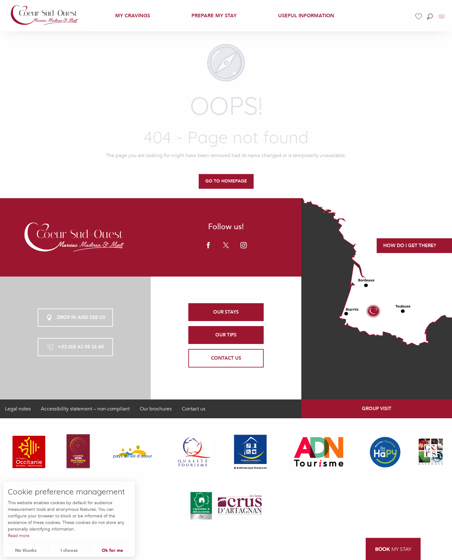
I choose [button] (69, 550)
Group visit (376, 408)
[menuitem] (45, 15)
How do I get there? (409, 245)
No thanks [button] (25, 550)
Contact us (193, 408)
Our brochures (156, 408)
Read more (19, 536)
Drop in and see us (75, 317)
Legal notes (18, 408)
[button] (429, 16)
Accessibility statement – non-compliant (85, 408)
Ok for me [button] (112, 550)
